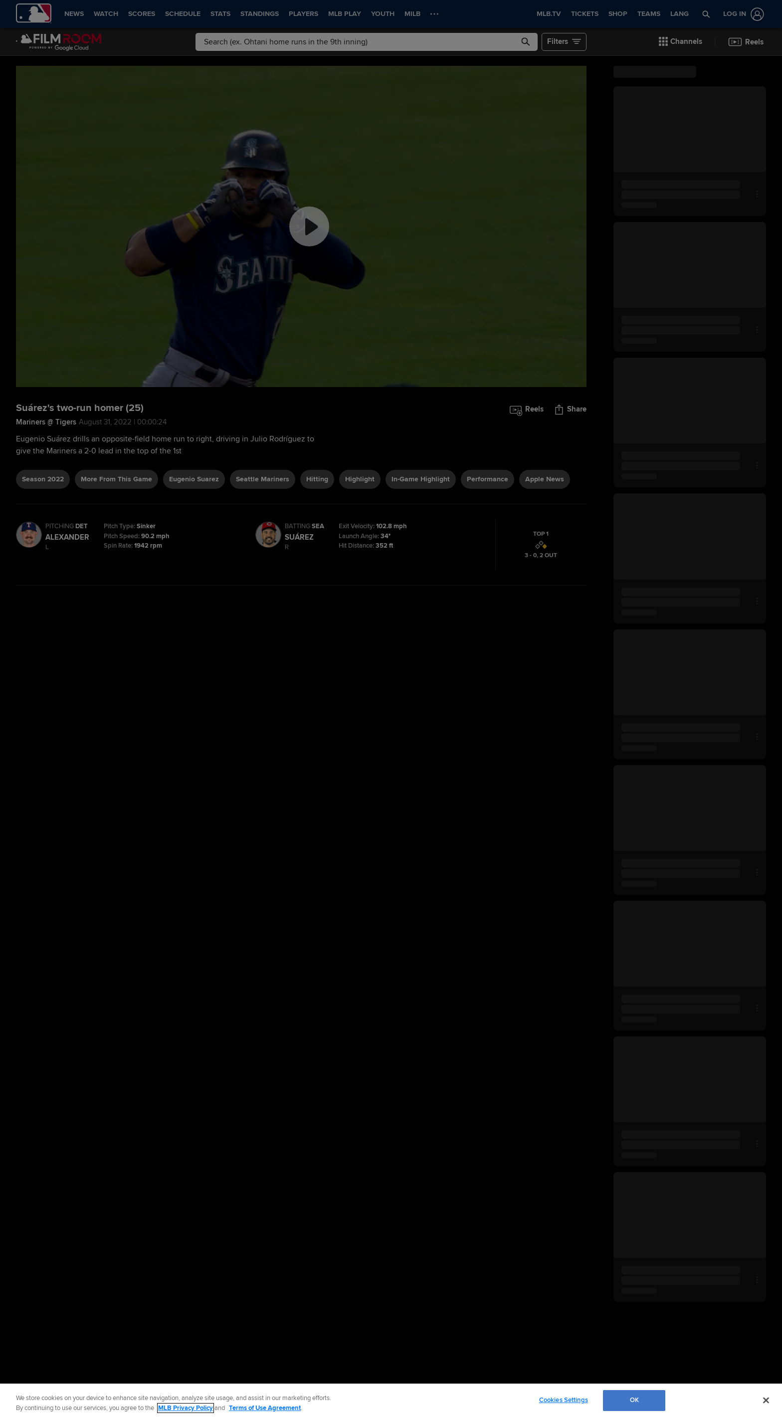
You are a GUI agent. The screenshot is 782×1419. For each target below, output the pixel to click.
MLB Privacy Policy (185, 1408)
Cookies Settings (563, 1400)
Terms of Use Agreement (265, 1408)
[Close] (766, 1400)
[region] (391, 1401)
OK (634, 1400)
